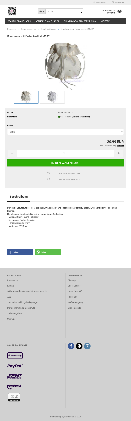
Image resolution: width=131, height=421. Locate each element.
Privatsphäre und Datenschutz (21, 308)
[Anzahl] (65, 153)
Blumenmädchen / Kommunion (80, 21)
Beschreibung (19, 196)
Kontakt (10, 286)
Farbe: (10, 125)
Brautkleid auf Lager (19, 21)
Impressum (12, 280)
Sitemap (72, 280)
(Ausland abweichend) (81, 117)
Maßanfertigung (75, 302)
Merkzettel (118, 2)
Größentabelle (74, 308)
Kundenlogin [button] (100, 2)
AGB (9, 297)
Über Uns (11, 319)
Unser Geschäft (75, 291)
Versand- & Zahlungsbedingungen (22, 302)
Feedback (72, 297)
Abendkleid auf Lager (47, 21)
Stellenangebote (14, 313)
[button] (12, 153)
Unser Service (74, 286)
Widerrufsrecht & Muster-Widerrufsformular (27, 291)
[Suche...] (41, 11)
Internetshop (55, 416)
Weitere (105, 21)
